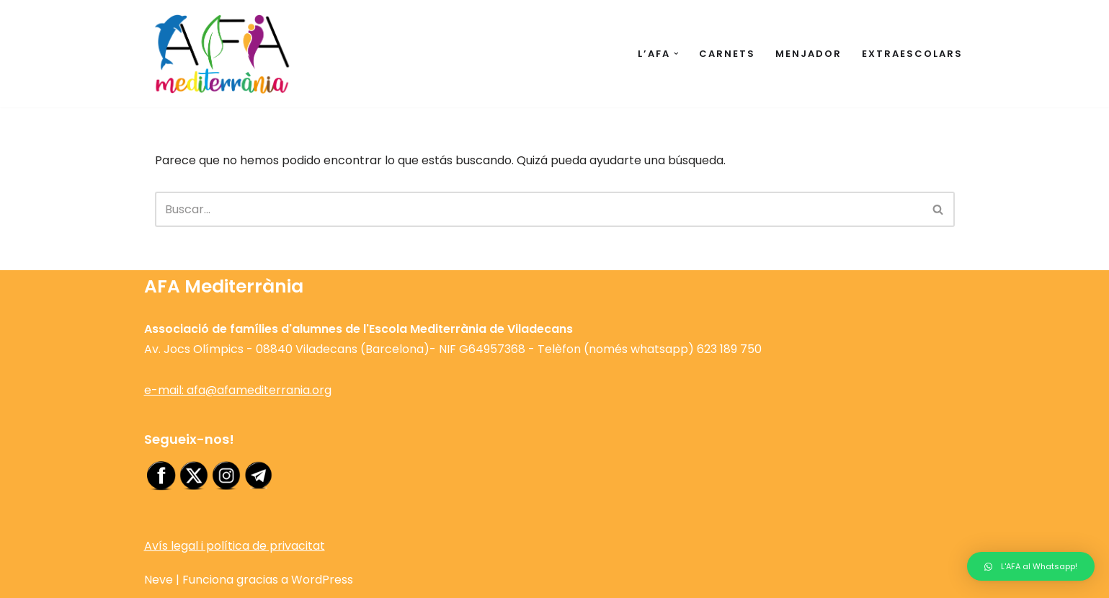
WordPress (322, 579)
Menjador (808, 54)
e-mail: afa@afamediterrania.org (237, 390)
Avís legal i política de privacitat (234, 545)
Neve (158, 579)
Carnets (727, 54)
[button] (676, 53)
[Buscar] (538, 209)
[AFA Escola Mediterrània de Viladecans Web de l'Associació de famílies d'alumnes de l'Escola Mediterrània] (223, 53)
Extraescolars (912, 54)
